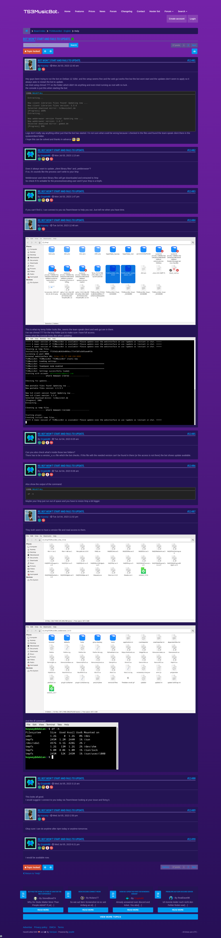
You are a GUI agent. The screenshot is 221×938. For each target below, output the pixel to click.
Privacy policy (40, 927)
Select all (37, 93)
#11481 (191, 60)
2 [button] (188, 45)
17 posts (176, 45)
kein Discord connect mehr (90, 892)
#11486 (191, 465)
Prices (92, 11)
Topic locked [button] (32, 51)
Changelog (126, 11)
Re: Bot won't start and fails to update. (61, 150)
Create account (176, 18)
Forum (113, 11)
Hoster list (154, 11)
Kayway (44, 65)
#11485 (191, 433)
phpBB (71, 932)
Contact (141, 11)
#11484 (191, 220)
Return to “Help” (31, 873)
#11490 (191, 839)
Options (165, 867)
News (102, 11)
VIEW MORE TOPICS (110, 917)
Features (79, 11)
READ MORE (43, 910)
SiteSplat (53, 932)
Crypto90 (45, 155)
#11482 (191, 150)
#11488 (191, 778)
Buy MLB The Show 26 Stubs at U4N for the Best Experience (44, 893)
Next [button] (194, 45)
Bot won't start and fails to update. (46, 39)
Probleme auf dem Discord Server (179, 892)
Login (193, 18)
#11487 (191, 511)
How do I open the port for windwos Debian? (134, 893)
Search (182, 11)
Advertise (27, 927)
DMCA (52, 927)
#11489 (191, 810)
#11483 (191, 191)
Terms (61, 927)
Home (67, 11)
